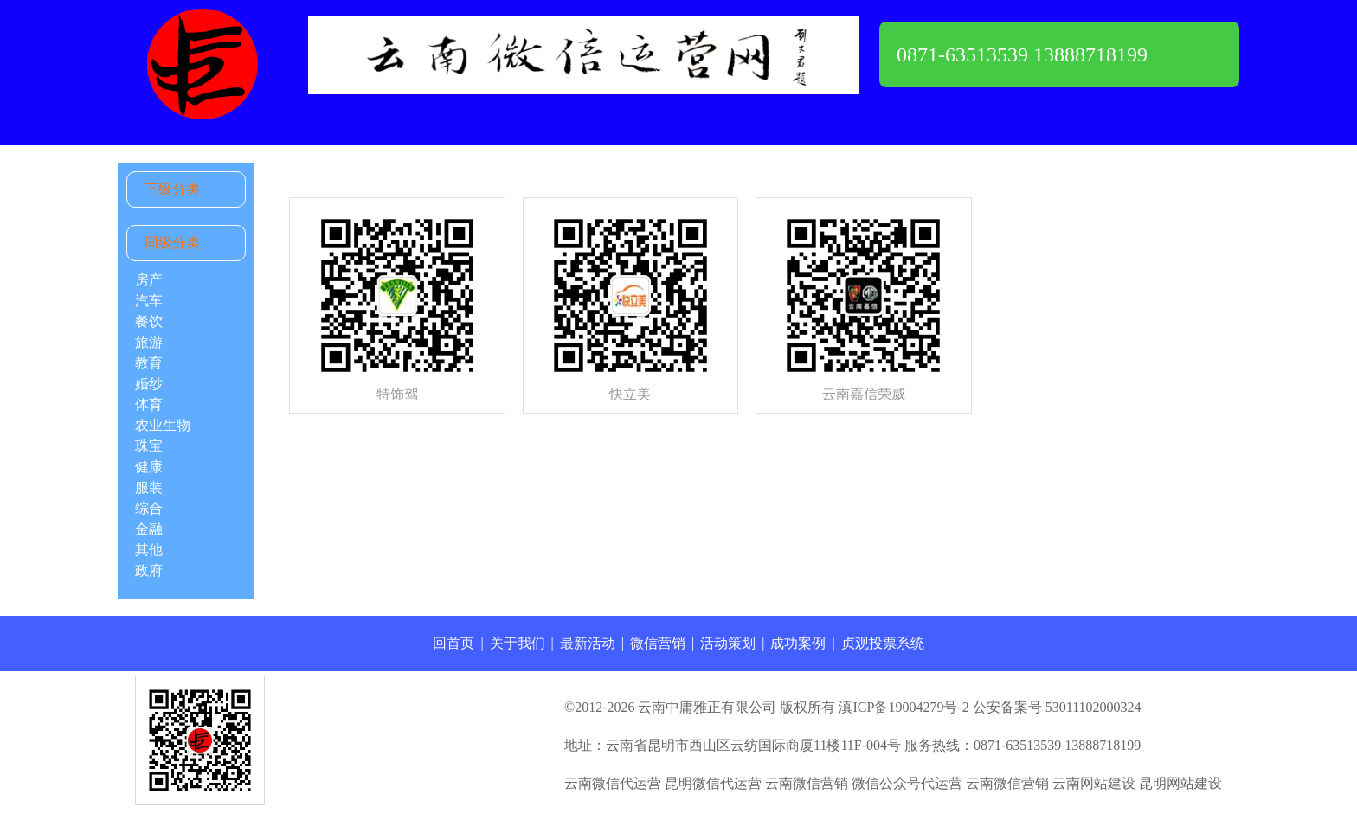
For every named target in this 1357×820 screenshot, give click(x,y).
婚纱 (149, 383)
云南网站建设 (1093, 783)
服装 (149, 487)
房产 (149, 279)
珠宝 (149, 446)
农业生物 (162, 425)
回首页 (453, 643)
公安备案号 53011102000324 (1057, 707)
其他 (149, 549)
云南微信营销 (806, 783)
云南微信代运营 (612, 783)
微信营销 (657, 643)
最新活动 (587, 643)
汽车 (149, 300)
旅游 (149, 342)
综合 (149, 508)
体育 (149, 404)
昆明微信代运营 (713, 783)
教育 (149, 363)
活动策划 (728, 643)
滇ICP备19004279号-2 (903, 707)
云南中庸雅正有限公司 (707, 707)
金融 (149, 529)
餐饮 (149, 321)
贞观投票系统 (882, 643)
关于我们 (517, 643)
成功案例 (798, 643)
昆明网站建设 (1180, 783)
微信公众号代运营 (907, 783)
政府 (149, 570)
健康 (149, 466)
